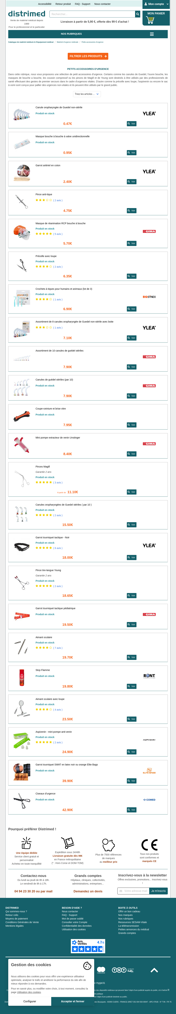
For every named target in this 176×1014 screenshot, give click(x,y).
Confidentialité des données (77, 925)
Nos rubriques (125, 918)
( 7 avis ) (58, 648)
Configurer (29, 1001)
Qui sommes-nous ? (16, 911)
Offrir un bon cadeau (129, 911)
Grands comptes (127, 933)
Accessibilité (44, 4)
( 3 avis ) (58, 482)
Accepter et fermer (72, 1001)
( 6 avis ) (58, 548)
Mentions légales (15, 925)
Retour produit (63, 4)
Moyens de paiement (17, 918)
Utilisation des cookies (74, 929)
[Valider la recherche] (137, 14)
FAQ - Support (82, 4)
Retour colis (12, 915)
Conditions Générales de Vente (22, 922)
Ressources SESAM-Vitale (132, 922)
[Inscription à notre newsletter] (133, 891)
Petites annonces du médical (133, 929)
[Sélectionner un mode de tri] (87, 94)
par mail (46, 891)
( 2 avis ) (58, 200)
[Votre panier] (150, 20)
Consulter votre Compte (74, 922)
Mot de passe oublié (72, 918)
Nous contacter (102, 4)
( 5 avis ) (58, 234)
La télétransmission (128, 925)
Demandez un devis (88, 891)
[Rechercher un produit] (92, 14)
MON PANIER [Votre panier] (156, 13)
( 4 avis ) (58, 709)
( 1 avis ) (58, 299)
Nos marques (125, 915)
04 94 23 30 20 (24, 891)
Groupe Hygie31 (96, 983)
